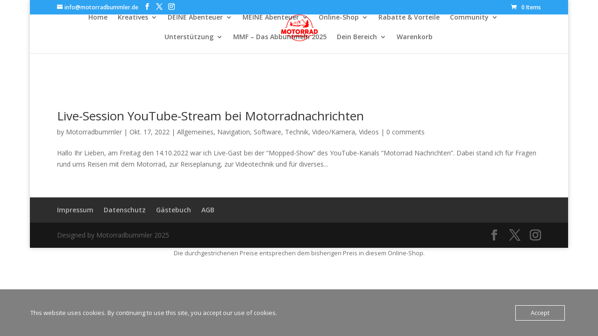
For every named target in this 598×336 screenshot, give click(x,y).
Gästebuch (173, 209)
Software (267, 131)
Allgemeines (195, 131)
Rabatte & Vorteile (409, 17)
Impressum (75, 209)
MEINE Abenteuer (270, 17)
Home (97, 17)
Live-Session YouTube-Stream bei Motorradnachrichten (210, 115)
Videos (369, 131)
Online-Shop (339, 17)
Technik (296, 131)
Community (469, 17)
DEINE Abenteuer (195, 17)
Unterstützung (189, 37)
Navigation (233, 131)
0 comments (405, 131)
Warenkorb (415, 37)
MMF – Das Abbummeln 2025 (280, 37)
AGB (207, 209)
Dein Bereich (357, 37)
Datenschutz (125, 209)
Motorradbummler (94, 131)
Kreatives (133, 17)
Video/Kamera (333, 131)
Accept (540, 312)
